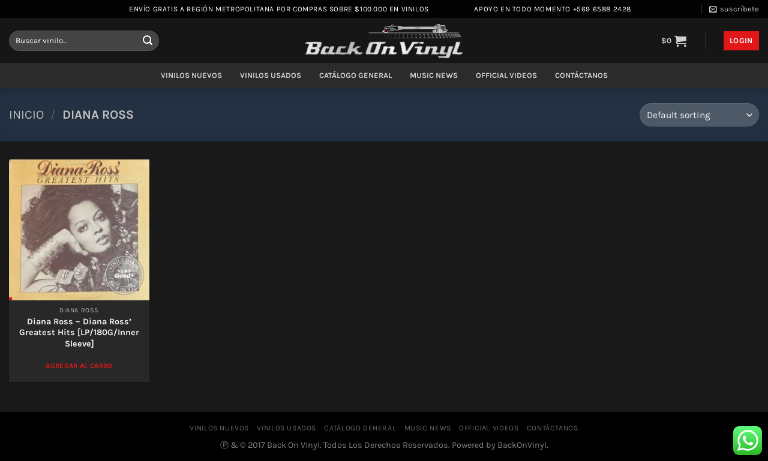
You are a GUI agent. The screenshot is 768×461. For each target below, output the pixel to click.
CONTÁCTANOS (581, 75)
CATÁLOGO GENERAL (355, 75)
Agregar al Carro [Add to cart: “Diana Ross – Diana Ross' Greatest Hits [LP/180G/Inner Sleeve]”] (79, 365)
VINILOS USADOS (270, 75)
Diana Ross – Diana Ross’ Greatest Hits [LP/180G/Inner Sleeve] (79, 333)
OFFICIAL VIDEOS (506, 75)
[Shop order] (699, 114)
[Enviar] (147, 41)
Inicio (26, 114)
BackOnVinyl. (522, 445)
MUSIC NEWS (434, 75)
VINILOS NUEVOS (191, 75)
